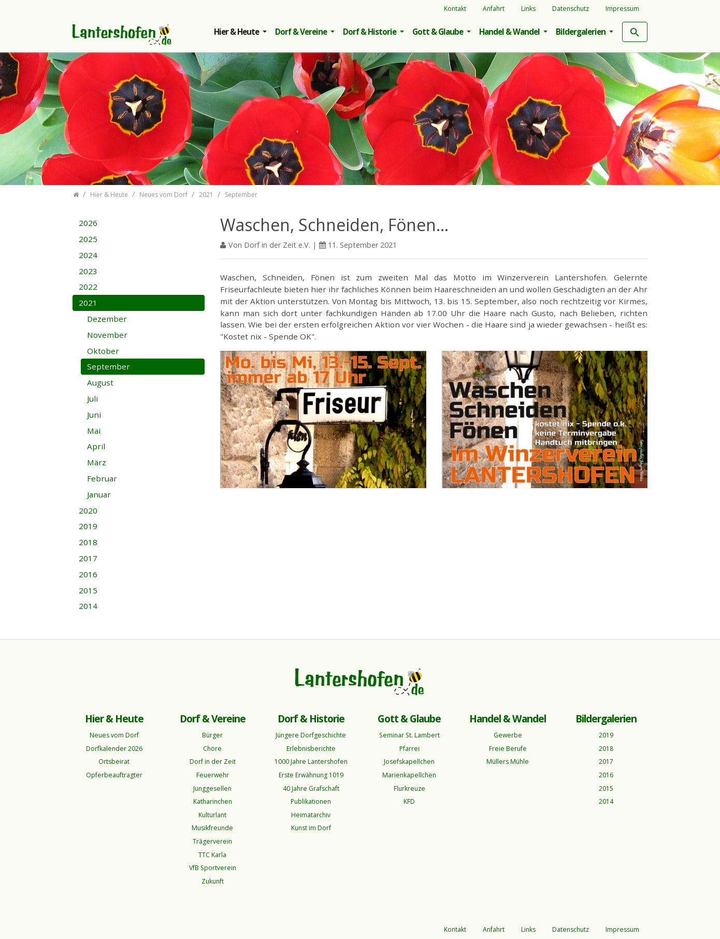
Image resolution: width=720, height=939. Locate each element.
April (96, 446)
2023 (88, 271)
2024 (88, 255)
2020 (88, 510)
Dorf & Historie (370, 31)
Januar (99, 494)
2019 (88, 526)
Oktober (103, 351)
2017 (88, 558)
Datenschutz (570, 8)
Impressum (622, 8)
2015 (88, 590)
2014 (88, 606)
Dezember (107, 319)
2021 (88, 302)
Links (528, 8)
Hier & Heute (237, 31)
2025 (88, 239)
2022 (88, 286)
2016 (88, 574)
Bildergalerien (581, 31)
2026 (88, 223)
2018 (88, 542)
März (96, 462)
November (107, 335)
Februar (102, 478)
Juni (94, 414)
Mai (93, 430)
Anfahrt (494, 8)
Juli (92, 398)
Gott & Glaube (438, 31)
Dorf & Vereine (301, 31)
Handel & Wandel (510, 31)
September (108, 366)
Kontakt (455, 8)
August (100, 382)
